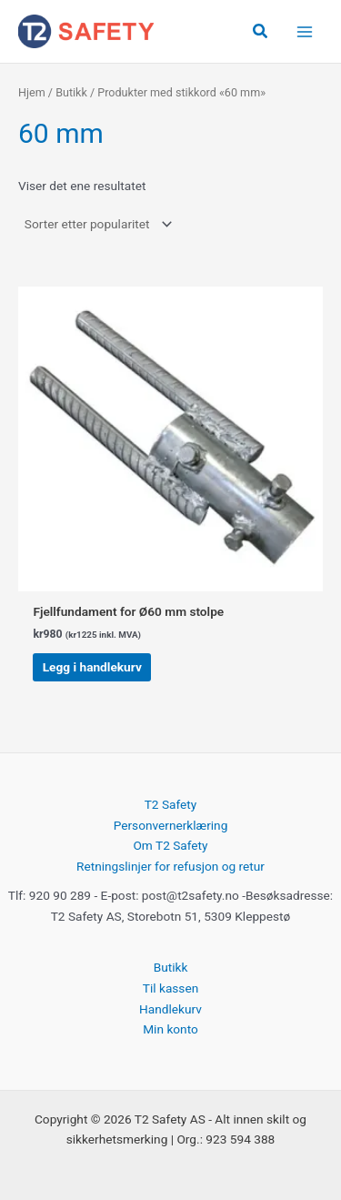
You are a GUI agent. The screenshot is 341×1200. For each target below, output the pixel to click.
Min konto (170, 1029)
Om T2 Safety (170, 845)
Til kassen (170, 988)
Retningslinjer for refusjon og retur (170, 866)
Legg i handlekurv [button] (92, 667)
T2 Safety (171, 804)
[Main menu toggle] (305, 31)
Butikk (71, 92)
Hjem (31, 92)
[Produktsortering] (97, 223)
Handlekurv (170, 1009)
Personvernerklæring (171, 825)
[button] (261, 31)
